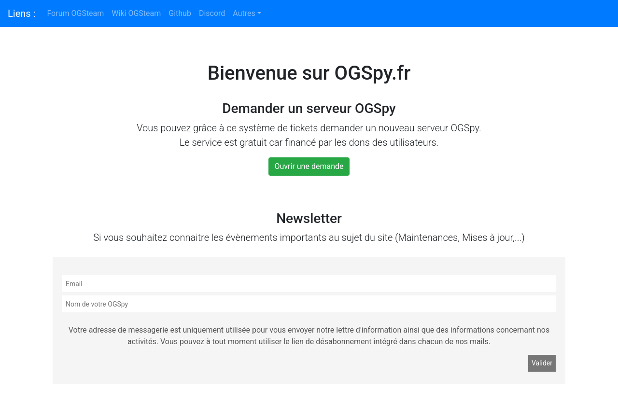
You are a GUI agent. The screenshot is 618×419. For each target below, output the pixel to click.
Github (180, 13)
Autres (244, 13)
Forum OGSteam (75, 13)
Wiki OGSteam (136, 13)
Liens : (21, 13)
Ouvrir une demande (309, 166)
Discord (212, 13)
